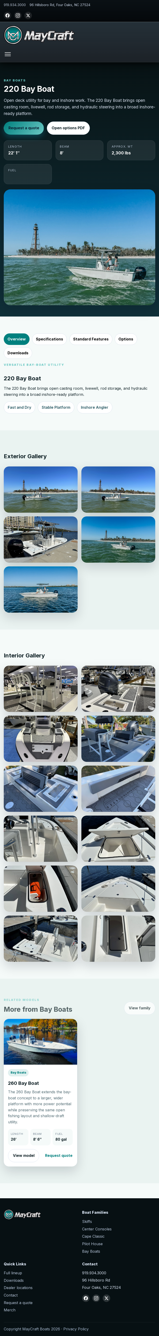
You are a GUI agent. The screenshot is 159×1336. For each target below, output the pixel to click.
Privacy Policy (76, 1329)
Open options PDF (68, 128)
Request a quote (23, 128)
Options (125, 339)
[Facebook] (7, 15)
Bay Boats (91, 1251)
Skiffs (87, 1221)
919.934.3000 (15, 5)
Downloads (18, 353)
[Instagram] (18, 15)
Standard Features (91, 339)
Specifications (49, 339)
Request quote (58, 1162)
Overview (17, 339)
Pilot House (92, 1243)
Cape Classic (93, 1236)
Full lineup (13, 1273)
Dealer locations (18, 1287)
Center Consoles (97, 1229)
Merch (9, 1310)
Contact (11, 1295)
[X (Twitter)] (28, 15)
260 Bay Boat (23, 1090)
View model (23, 1162)
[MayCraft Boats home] (39, 35)
